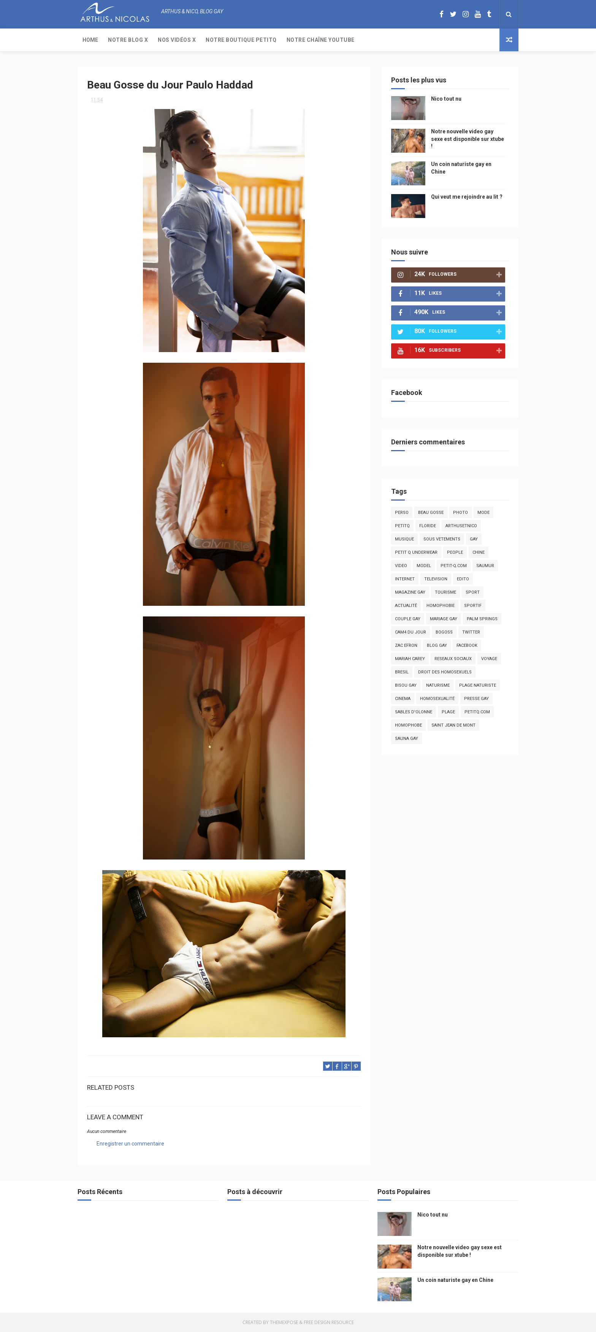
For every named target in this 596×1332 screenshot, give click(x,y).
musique (404, 539)
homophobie (440, 605)
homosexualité (437, 698)
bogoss (444, 632)
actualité (406, 605)
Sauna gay (406, 738)
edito (463, 579)
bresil (402, 672)
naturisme (438, 685)
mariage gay (443, 618)
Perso (402, 512)
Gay (474, 539)
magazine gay (410, 592)
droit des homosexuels (445, 672)
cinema (403, 698)
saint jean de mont (453, 725)
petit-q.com (454, 565)
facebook (467, 645)
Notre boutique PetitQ (241, 40)
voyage (489, 658)
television (435, 579)
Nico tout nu (446, 99)
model (424, 565)
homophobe (408, 725)
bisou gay (406, 685)
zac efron (406, 645)
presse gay (476, 698)
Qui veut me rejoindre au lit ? (466, 197)
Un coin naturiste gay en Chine (455, 1280)
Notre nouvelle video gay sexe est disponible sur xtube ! (467, 138)
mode (483, 512)
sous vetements (441, 539)
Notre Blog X (128, 40)
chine (478, 552)
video (401, 565)
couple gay (407, 618)
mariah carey (410, 658)
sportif (473, 605)
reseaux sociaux (453, 658)
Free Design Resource (329, 1322)
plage (448, 711)
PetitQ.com (477, 711)
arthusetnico (461, 525)
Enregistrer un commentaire (130, 1144)
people (455, 552)
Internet (405, 579)
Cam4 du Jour (410, 632)
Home (90, 40)
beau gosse (431, 512)
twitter (471, 632)
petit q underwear (416, 552)
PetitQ (402, 525)
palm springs (482, 618)
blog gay (437, 645)
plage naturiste (477, 685)
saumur (485, 565)
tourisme (445, 592)
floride (427, 525)
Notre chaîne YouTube (321, 40)
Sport (473, 592)
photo (460, 512)
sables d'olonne (413, 711)
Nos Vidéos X (177, 40)
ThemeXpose (284, 1322)
